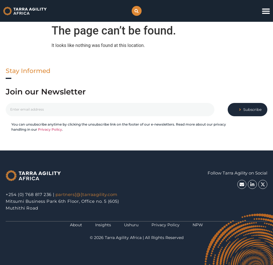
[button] (137, 11)
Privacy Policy (50, 129)
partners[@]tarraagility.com (87, 194)
